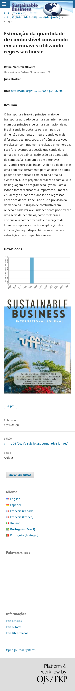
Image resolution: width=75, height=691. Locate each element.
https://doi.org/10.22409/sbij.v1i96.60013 (39, 91)
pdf (12, 406)
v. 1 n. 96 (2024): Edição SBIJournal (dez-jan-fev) (32, 17)
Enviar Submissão (20, 475)
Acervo (19, 13)
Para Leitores (14, 621)
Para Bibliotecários (17, 633)
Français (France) (21, 517)
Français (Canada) (22, 511)
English (15, 499)
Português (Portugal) (24, 535)
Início (7, 13)
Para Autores (13, 627)
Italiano (15, 523)
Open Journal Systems (21, 650)
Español (15, 505)
